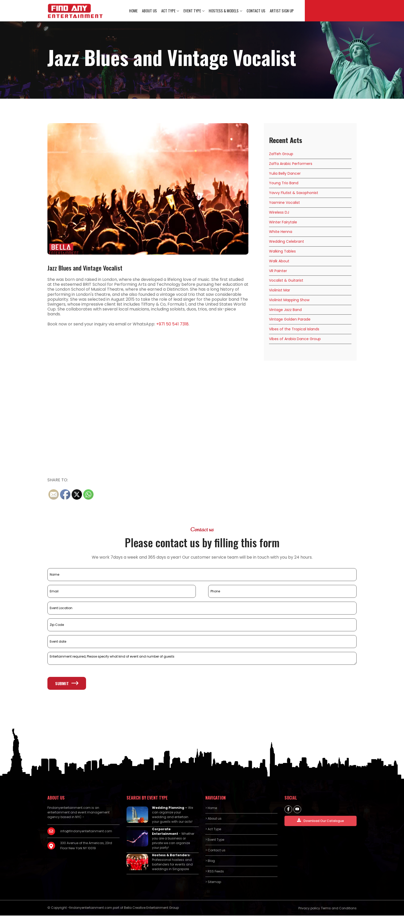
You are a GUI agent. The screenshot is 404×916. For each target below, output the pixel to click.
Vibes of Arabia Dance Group (295, 339)
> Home (211, 808)
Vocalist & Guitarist (286, 281)
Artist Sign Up (282, 11)
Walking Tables (282, 251)
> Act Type (213, 829)
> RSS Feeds (214, 872)
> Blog (210, 861)
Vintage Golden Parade (289, 320)
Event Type (192, 11)
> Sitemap (213, 882)
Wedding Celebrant (286, 242)
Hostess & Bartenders (171, 855)
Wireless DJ (279, 212)
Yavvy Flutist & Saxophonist (293, 193)
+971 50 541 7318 (172, 324)
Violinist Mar (279, 290)
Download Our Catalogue (320, 821)
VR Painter (278, 271)
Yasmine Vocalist (284, 203)
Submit (66, 684)
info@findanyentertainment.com (86, 831)
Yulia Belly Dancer (285, 174)
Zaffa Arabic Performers (290, 164)
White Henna (280, 232)
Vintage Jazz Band (285, 310)
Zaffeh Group (281, 154)
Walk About (279, 261)
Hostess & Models (224, 11)
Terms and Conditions (339, 908)
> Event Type (214, 840)
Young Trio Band (283, 183)
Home (134, 11)
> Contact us (215, 850)
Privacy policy (309, 908)
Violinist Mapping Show (289, 300)
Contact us (256, 11)
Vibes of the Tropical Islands (294, 329)
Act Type (169, 11)
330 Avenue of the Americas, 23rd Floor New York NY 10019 (86, 846)
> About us (213, 819)
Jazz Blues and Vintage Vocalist (85, 268)
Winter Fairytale (283, 222)
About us (150, 11)
